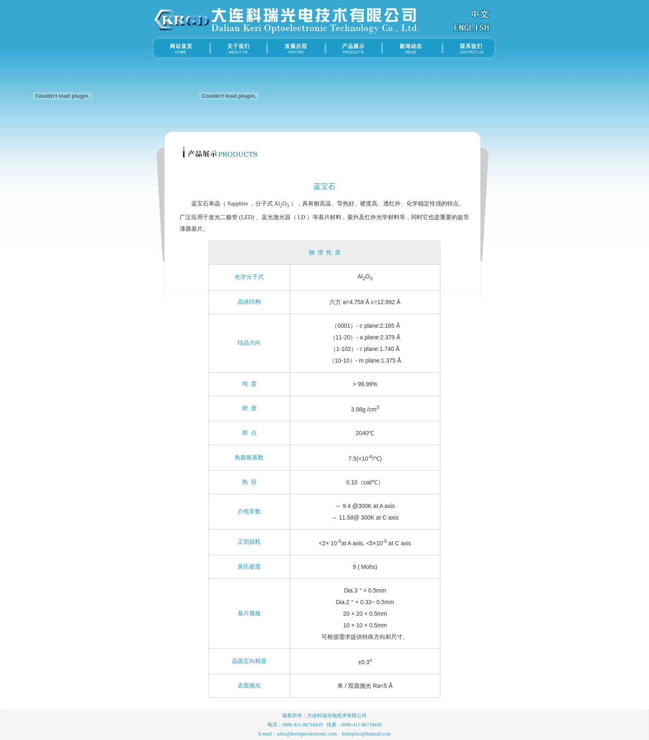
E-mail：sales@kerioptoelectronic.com (297, 734)
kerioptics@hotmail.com (366, 734)
